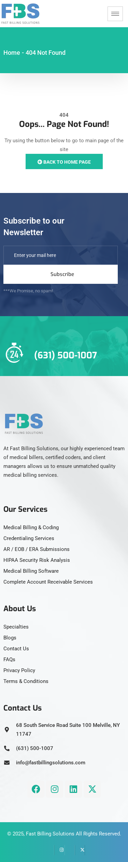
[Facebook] (49, 850)
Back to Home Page (64, 162)
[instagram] (59, 850)
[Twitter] (80, 850)
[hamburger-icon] (115, 13)
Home (11, 52)
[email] (60, 255)
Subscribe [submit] (62, 274)
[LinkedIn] (70, 850)
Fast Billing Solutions (50, 834)
